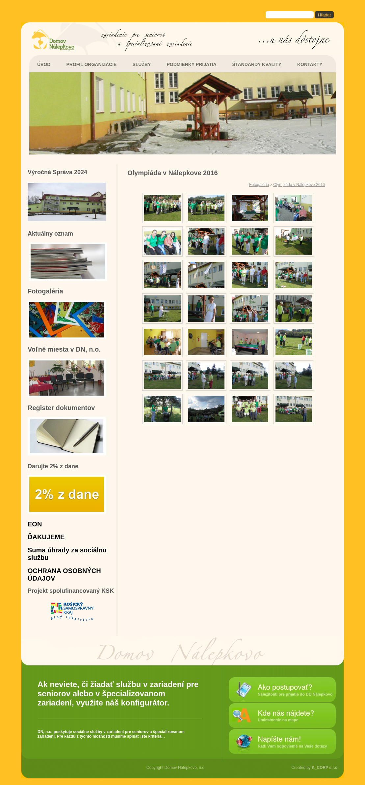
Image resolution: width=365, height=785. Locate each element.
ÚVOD (43, 64)
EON (35, 524)
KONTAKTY (310, 64)
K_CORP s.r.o (324, 767)
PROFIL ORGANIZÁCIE (91, 64)
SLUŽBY (141, 64)
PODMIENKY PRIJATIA (191, 64)
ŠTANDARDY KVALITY (256, 64)
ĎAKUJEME (46, 537)
